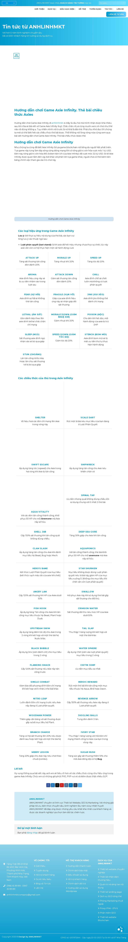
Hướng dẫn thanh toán (79, 866)
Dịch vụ (52, 9)
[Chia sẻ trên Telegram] (80, 785)
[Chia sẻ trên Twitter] (53, 785)
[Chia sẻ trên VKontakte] (66, 785)
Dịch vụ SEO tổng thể (111, 896)
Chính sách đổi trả (77, 883)
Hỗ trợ (82, 9)
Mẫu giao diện (67, 9)
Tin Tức (109, 9)
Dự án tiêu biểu (43, 879)
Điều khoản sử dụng (78, 875)
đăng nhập (32, 833)
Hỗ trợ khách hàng (45, 875)
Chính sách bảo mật (78, 870)
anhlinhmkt (57, 123)
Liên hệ (120, 9)
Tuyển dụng (95, 9)
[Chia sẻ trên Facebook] (48, 785)
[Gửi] (124, 3)
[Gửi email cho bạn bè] (57, 785)
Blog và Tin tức (43, 883)
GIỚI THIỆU (39, 9)
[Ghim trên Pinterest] (62, 785)
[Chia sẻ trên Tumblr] (75, 785)
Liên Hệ (39, 888)
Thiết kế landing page (111, 892)
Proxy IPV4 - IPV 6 (109, 908)
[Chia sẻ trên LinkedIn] (71, 785)
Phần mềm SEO (108, 913)
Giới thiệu (40, 866)
